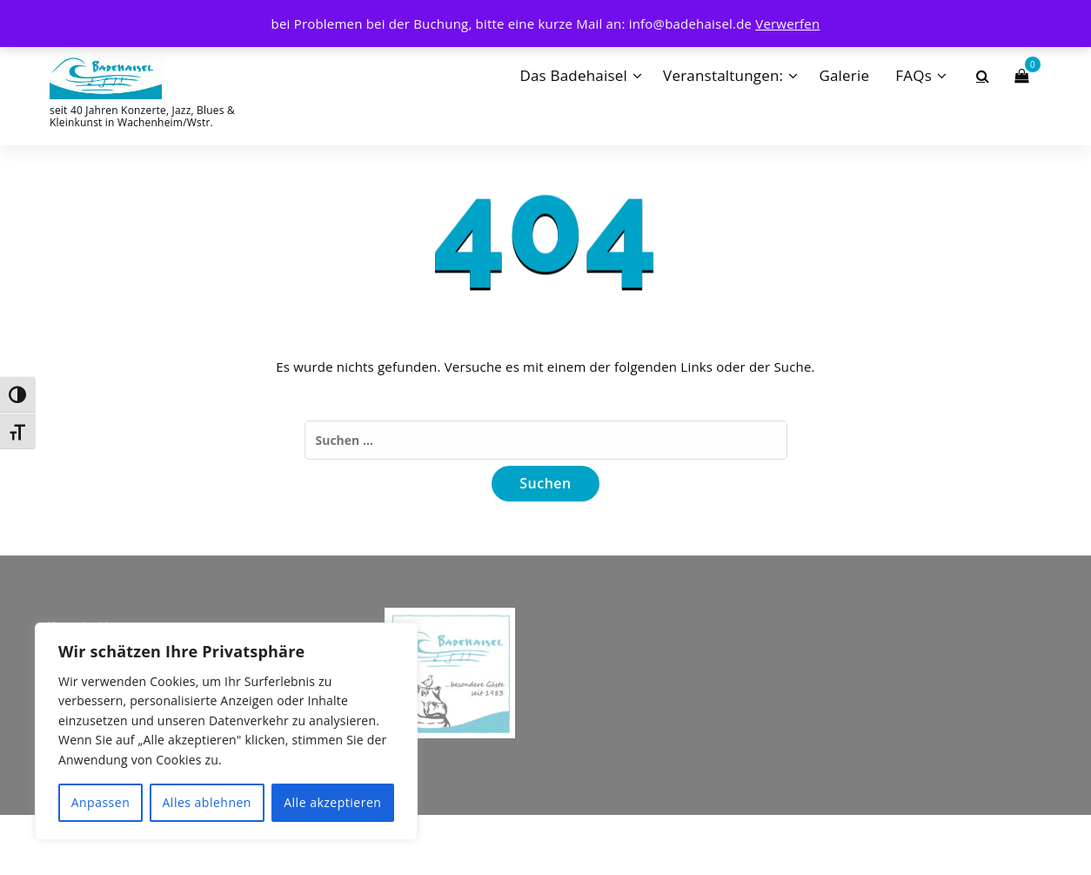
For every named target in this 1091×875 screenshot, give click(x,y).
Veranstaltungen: (723, 75)
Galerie (844, 75)
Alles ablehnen (207, 802)
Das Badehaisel (573, 75)
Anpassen (101, 802)
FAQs (913, 75)
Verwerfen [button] (787, 23)
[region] (226, 731)
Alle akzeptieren (332, 802)
